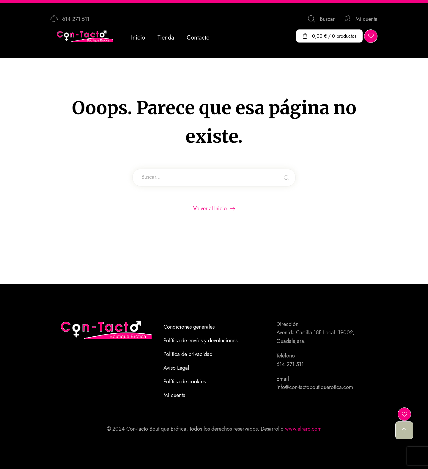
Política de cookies (184, 381)
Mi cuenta (174, 395)
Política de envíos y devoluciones (200, 340)
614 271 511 (290, 364)
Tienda (166, 37)
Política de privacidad (188, 354)
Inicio (138, 37)
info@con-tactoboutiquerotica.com (314, 387)
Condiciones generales (189, 327)
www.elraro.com (303, 429)
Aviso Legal (176, 368)
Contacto (198, 37)
